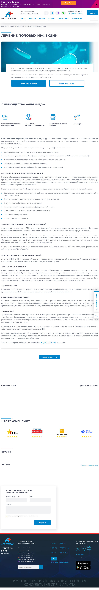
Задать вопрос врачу (66, 83)
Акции (51, 19)
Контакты (77, 19)
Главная (4, 26)
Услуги (32, 19)
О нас (23, 19)
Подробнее (68, 3)
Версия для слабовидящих (60, 560)
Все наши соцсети (80, 554)
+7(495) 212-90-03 (48, 342)
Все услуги (20, 26)
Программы (63, 19)
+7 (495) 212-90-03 (75, 11)
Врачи (42, 19)
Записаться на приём (49, 357)
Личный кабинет (76, 13)
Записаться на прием (29, 83)
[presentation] (19, 521)
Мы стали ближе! (10, 2)
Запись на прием (92, 12)
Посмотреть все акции (89, 465)
